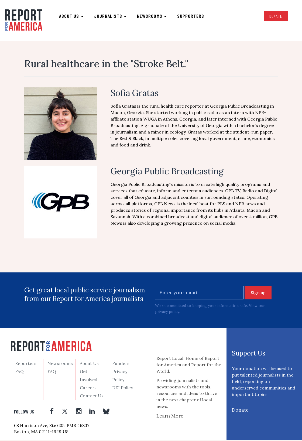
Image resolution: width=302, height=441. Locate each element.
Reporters (25, 364)
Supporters (190, 16)
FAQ (19, 372)
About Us (89, 364)
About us (71, 16)
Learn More (169, 417)
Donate (275, 16)
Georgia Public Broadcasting (167, 172)
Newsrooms (152, 16)
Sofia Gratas (135, 94)
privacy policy (167, 312)
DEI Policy (122, 388)
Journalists (110, 16)
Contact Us (92, 396)
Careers (88, 388)
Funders (120, 364)
